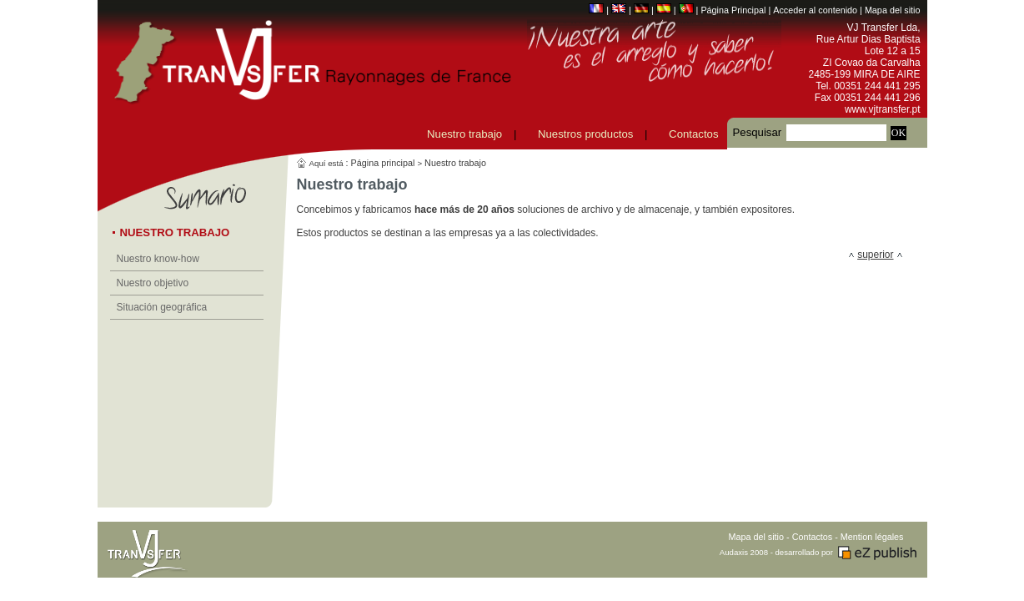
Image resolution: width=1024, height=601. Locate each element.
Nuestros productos (585, 134)
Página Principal (732, 10)
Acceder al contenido (815, 10)
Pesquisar (757, 132)
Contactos (693, 134)
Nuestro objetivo (153, 283)
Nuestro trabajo (464, 134)
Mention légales (872, 537)
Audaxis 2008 (744, 552)
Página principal (383, 163)
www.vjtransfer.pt (883, 109)
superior (875, 254)
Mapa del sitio (893, 10)
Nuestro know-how (158, 259)
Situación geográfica (162, 307)
